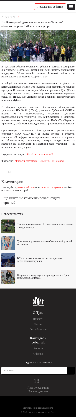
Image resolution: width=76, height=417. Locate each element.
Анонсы (38, 348)
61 (9, 172)
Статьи (38, 324)
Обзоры (38, 353)
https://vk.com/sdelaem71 (39, 154)
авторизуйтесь (26, 187)
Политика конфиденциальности (38, 408)
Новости (38, 318)
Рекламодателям (38, 391)
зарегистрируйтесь (51, 187)
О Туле (38, 313)
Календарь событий (38, 340)
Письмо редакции (38, 387)
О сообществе (38, 329)
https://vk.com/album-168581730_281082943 (39, 160)
